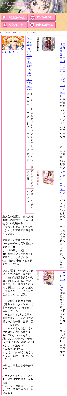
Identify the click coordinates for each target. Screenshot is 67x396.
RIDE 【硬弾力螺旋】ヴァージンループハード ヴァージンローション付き (62, 67)
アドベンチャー (30, 32)
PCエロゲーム (5, 32)
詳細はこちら (13, 50)
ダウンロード (17, 32)
